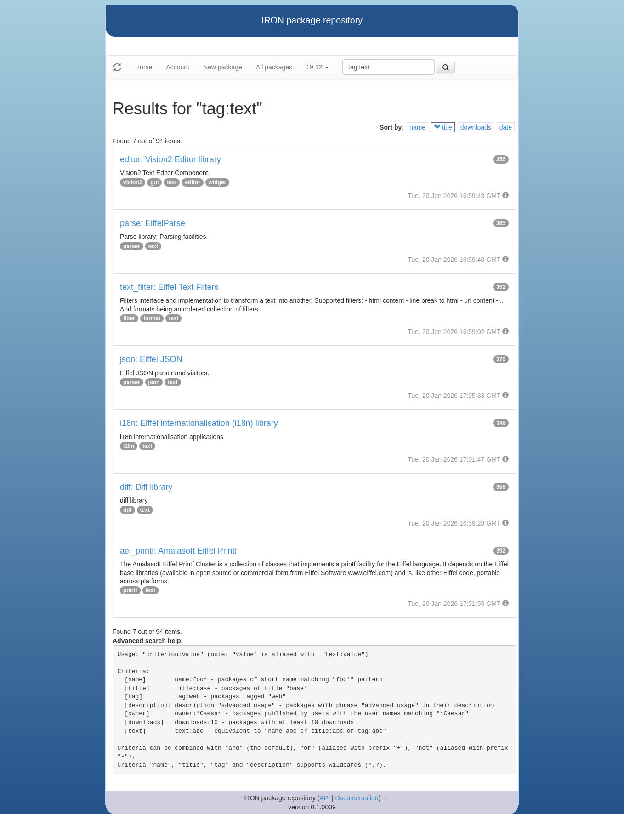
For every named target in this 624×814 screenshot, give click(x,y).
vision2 (132, 182)
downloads (475, 127)
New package (222, 67)
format (151, 318)
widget (217, 182)
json (154, 382)
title (443, 127)
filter (129, 318)
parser (131, 246)
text (171, 182)
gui (154, 182)
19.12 (317, 67)
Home (143, 67)
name (417, 127)
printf (130, 590)
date (505, 127)
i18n (128, 446)
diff (127, 510)
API (324, 798)
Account (177, 67)
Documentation (356, 798)
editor (192, 182)
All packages (274, 67)
